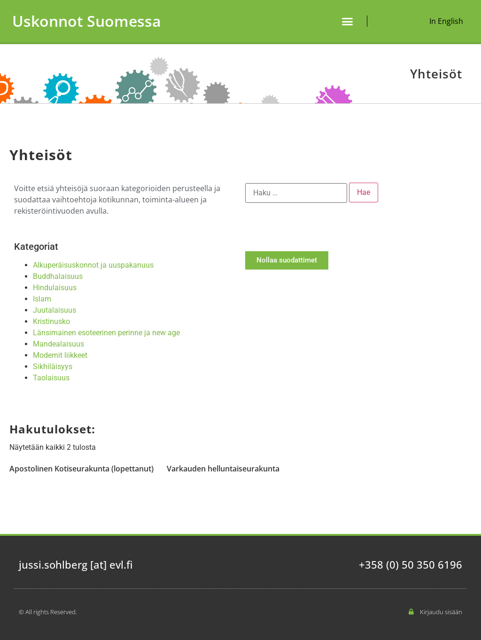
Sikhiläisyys (52, 366)
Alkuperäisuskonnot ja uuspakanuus (93, 265)
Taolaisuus (51, 377)
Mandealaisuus (58, 343)
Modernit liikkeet (60, 355)
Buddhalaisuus (58, 276)
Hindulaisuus (55, 287)
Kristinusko (51, 321)
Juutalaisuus (54, 310)
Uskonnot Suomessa (86, 21)
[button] (348, 21)
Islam (42, 298)
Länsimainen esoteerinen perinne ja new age (106, 332)
